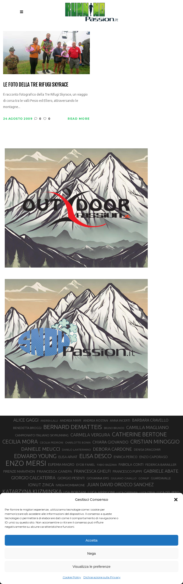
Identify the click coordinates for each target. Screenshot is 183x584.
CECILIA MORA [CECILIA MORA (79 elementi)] (20, 441)
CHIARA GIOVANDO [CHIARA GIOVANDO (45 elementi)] (110, 442)
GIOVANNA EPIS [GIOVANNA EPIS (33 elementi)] (97, 478)
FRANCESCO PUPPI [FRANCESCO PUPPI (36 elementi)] (127, 471)
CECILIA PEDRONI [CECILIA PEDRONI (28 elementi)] (51, 442)
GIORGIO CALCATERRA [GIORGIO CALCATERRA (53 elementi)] (33, 477)
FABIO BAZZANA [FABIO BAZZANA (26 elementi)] (107, 464)
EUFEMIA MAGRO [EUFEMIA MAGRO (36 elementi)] (61, 464)
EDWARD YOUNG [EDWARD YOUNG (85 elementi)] (35, 456)
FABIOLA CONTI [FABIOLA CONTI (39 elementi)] (131, 464)
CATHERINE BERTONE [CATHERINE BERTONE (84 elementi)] (139, 434)
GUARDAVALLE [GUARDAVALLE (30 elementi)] (161, 478)
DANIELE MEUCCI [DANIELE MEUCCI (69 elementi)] (40, 449)
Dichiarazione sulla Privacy (102, 577)
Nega (91, 553)
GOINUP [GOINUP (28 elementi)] (143, 478)
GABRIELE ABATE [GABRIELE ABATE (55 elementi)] (161, 471)
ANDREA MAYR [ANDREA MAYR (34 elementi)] (70, 420)
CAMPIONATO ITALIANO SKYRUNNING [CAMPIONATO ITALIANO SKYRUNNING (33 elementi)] (42, 435)
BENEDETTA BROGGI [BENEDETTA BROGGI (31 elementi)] (27, 427)
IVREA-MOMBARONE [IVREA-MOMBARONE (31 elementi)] (70, 485)
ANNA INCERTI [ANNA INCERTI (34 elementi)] (120, 420)
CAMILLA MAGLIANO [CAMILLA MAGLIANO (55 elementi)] (147, 427)
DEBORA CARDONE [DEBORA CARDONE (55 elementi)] (112, 449)
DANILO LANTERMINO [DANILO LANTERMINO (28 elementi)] (76, 449)
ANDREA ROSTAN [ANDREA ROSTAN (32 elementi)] (95, 420)
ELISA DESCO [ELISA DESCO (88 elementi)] (95, 456)
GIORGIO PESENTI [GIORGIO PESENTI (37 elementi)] (71, 478)
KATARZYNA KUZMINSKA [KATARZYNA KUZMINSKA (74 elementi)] (32, 491)
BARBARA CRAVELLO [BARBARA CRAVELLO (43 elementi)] (150, 420)
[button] (175, 499)
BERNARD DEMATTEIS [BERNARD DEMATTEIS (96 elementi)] (72, 427)
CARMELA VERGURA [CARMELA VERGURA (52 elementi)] (90, 434)
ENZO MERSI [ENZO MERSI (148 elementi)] (25, 463)
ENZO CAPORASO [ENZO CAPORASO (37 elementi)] (153, 457)
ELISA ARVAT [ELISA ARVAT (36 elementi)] (67, 457)
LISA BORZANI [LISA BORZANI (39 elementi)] (75, 492)
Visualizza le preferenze (92, 566)
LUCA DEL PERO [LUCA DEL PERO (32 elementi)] (168, 492)
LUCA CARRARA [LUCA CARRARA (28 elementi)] (127, 492)
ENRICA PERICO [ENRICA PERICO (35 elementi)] (125, 457)
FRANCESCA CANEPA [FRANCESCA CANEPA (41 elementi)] (54, 471)
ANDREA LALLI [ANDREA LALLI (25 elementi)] (49, 420)
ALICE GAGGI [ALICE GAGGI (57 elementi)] (26, 420)
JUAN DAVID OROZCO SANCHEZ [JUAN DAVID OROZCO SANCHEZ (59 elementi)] (120, 484)
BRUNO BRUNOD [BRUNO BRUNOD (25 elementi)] (114, 428)
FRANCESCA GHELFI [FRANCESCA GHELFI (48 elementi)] (92, 471)
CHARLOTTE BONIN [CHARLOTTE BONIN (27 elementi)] (78, 442)
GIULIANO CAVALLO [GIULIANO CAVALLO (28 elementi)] (124, 478)
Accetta (91, 540)
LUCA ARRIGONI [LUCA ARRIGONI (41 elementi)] (101, 492)
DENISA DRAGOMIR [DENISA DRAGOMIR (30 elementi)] (147, 449)
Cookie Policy (72, 577)
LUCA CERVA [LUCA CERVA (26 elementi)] (147, 492)
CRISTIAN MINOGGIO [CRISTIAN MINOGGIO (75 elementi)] (155, 441)
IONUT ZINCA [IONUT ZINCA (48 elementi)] (41, 484)
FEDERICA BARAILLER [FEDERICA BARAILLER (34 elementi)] (160, 464)
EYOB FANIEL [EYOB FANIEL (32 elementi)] (85, 464)
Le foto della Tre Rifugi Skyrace (35, 85)
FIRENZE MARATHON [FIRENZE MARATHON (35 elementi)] (19, 471)
